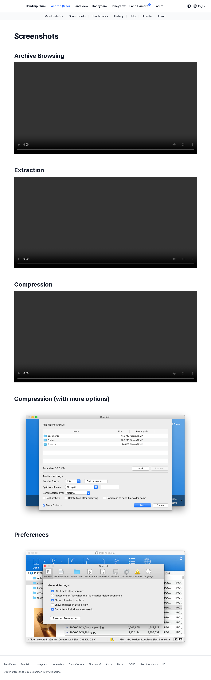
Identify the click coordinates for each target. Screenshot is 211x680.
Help (133, 16)
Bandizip (25, 664)
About (109, 664)
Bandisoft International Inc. (46, 671)
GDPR (132, 664)
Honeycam (99, 6)
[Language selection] (200, 6)
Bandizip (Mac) (59, 6)
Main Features (54, 16)
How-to (147, 16)
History (118, 16)
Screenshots (77, 16)
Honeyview (118, 6)
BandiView (81, 6)
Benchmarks (100, 16)
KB (164, 664)
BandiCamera (140, 6)
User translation (149, 664)
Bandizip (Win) (36, 6)
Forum (158, 6)
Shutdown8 (95, 664)
